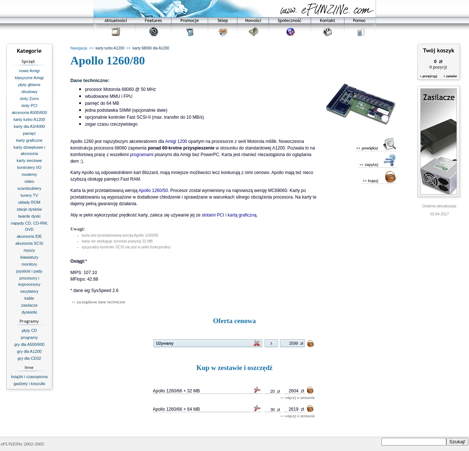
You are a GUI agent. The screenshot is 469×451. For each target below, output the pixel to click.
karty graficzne (29, 140)
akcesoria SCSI (29, 243)
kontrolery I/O (29, 167)
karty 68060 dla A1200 (151, 48)
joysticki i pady (29, 271)
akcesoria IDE (29, 236)
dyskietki (29, 312)
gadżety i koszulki (29, 383)
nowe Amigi (29, 71)
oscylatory (29, 291)
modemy (29, 174)
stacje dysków (29, 209)
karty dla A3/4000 (29, 126)
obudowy (29, 91)
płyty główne (29, 84)
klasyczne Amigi (29, 77)
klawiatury (29, 257)
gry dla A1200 (29, 351)
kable (29, 298)
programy (29, 337)
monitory (29, 264)
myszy (29, 250)
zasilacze (29, 305)
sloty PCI (29, 105)
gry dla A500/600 (29, 344)
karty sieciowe (29, 160)
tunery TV (29, 195)
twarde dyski (29, 216)
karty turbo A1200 (29, 119)
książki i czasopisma (29, 376)
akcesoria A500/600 (29, 112)
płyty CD (29, 330)
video (29, 181)
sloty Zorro (29, 98)
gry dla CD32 (29, 358)
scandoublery (29, 188)
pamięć (29, 133)
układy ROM (29, 202)
